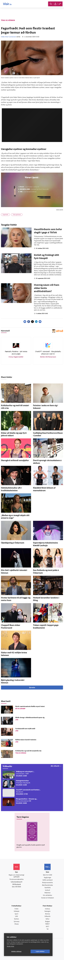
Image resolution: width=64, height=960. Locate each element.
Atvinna (47, 914)
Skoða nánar (10, 946)
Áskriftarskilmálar (47, 885)
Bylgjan (47, 921)
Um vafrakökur (47, 895)
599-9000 (18, 887)
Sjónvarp (16, 921)
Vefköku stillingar (16, 951)
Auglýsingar (47, 877)
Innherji (47, 909)
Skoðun (16, 919)
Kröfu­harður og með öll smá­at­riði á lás (28, 751)
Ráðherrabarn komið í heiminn (25, 740)
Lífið (16, 916)
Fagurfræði (5, 214)
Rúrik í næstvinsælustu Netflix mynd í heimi (30, 706)
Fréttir (16, 909)
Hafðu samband (47, 880)
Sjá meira (32, 687)
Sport (16, 914)
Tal (47, 929)
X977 (47, 926)
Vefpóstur (47, 893)
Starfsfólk (48, 888)
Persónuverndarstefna (16, 879)
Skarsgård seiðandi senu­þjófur (15, 461)
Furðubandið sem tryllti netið (25, 729)
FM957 (47, 924)
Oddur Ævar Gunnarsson (8, 37)
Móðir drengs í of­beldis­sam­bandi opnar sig (29, 717)
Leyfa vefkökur (40, 951)
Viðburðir (48, 916)
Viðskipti (16, 911)
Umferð (47, 890)
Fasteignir (48, 911)
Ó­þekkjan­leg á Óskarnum (12, 543)
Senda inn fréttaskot (47, 898)
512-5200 (49, 875)
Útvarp (16, 924)
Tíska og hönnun (17, 214)
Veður (47, 919)
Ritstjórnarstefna (47, 882)
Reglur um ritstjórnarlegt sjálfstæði (16, 876)
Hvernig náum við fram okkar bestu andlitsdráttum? (46, 288)
